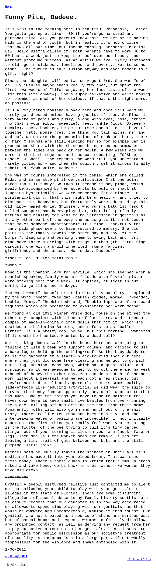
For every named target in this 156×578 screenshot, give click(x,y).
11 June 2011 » (139, 563)
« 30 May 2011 (16, 559)
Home (9, 7)
